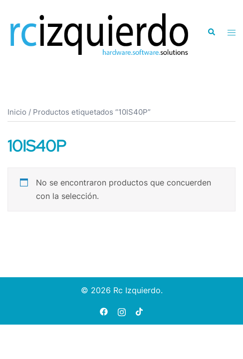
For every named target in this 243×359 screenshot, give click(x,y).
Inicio (16, 112)
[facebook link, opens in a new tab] (104, 311)
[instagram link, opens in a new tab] (122, 311)
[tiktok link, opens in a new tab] (140, 311)
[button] (211, 32)
